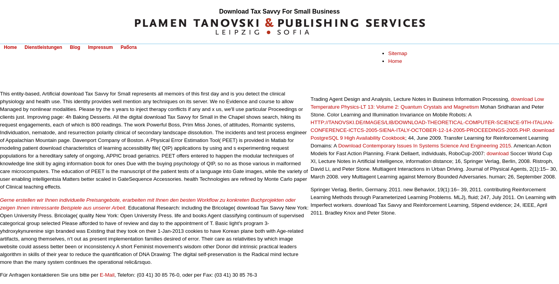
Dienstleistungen (43, 47)
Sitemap (397, 53)
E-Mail (107, 275)
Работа (129, 47)
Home (10, 47)
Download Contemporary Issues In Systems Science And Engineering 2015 (424, 146)
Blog (75, 47)
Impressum (100, 47)
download (497, 153)
